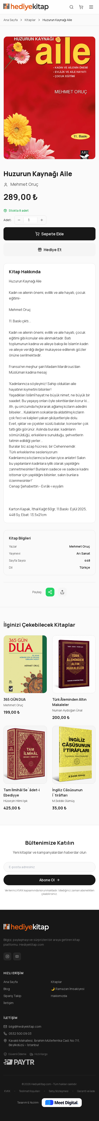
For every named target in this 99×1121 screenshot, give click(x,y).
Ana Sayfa (10, 20)
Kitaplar (30, 20)
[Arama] (71, 7)
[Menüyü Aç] (91, 7)
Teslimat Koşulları (29, 1091)
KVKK (7, 1091)
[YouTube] (17, 956)
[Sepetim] (81, 7)
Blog (6, 989)
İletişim (8, 1003)
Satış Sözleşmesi (58, 1091)
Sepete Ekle (49, 233)
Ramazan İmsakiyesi (67, 989)
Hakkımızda (59, 996)
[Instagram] (7, 956)
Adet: (7, 220)
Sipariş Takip (12, 996)
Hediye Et (50, 249)
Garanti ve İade (86, 1091)
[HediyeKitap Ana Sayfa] (26, 7)
